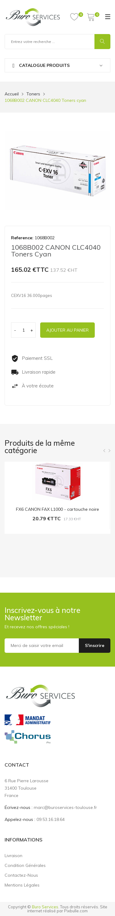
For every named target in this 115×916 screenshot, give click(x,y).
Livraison (13, 855)
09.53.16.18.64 (50, 819)
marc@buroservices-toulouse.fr (65, 807)
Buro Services (45, 906)
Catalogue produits (41, 65)
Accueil (12, 94)
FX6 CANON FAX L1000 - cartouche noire (57, 509)
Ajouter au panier (67, 330)
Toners (33, 94)
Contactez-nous (21, 875)
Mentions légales (22, 885)
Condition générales (25, 865)
